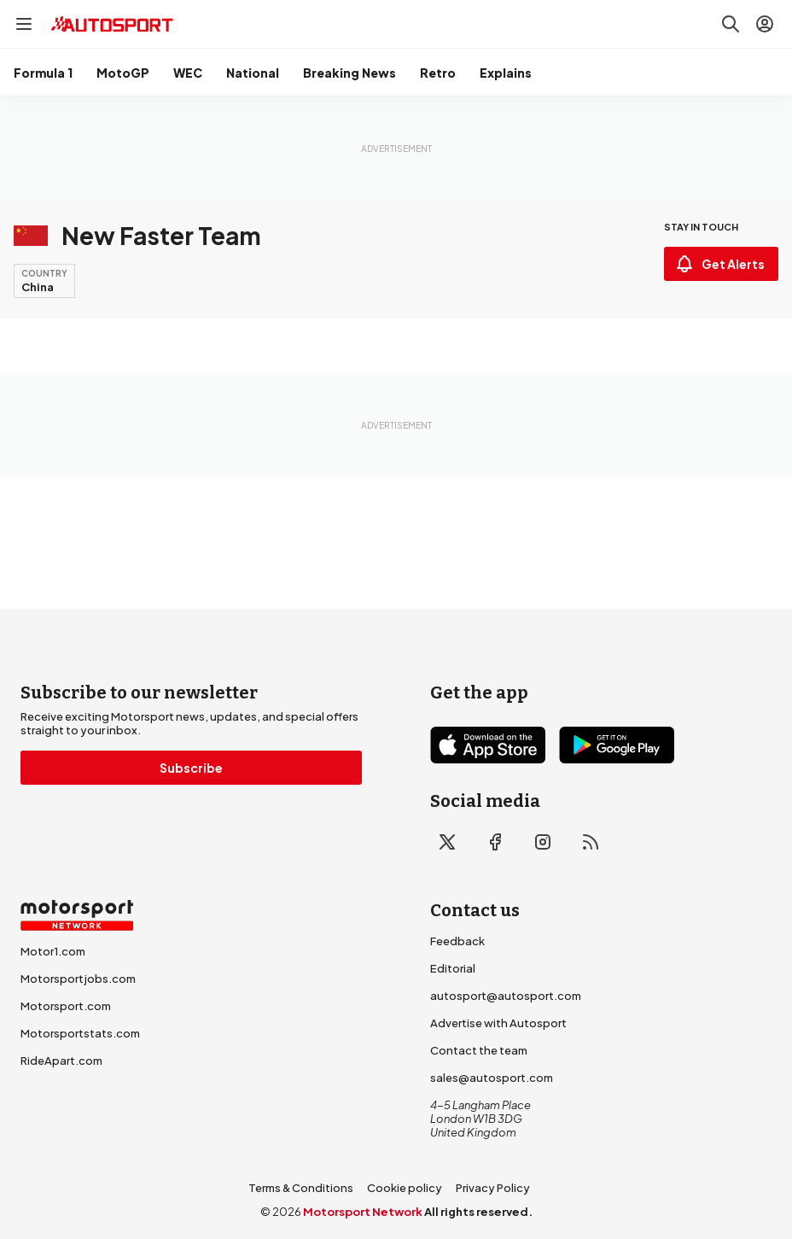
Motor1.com (52, 951)
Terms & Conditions (300, 1188)
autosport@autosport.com (505, 995)
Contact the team (478, 1050)
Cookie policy (404, 1188)
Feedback (457, 941)
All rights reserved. (478, 1212)
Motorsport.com (65, 1006)
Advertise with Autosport (498, 1023)
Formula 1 (43, 72)
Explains (506, 72)
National (252, 72)
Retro (438, 72)
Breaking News (349, 72)
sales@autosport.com (491, 1077)
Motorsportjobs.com (78, 978)
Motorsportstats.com (80, 1033)
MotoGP (122, 72)
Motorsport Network (362, 1212)
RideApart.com (61, 1060)
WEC (187, 72)
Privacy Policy (493, 1188)
